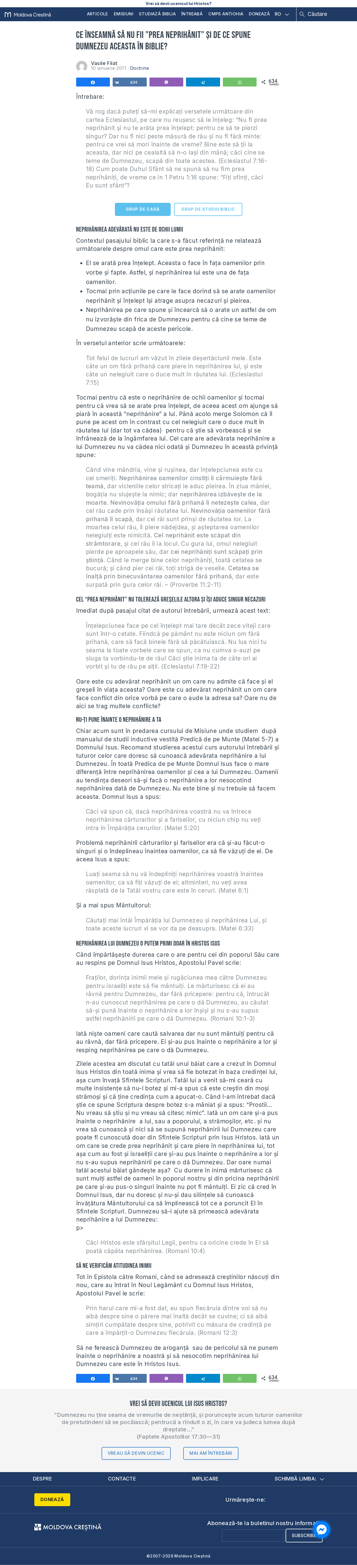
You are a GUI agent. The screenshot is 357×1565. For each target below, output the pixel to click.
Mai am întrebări (210, 1453)
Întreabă (192, 13)
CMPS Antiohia (225, 13)
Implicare (205, 1479)
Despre (42, 1479)
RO (282, 14)
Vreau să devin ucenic (136, 1453)
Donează (259, 13)
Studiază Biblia (157, 13)
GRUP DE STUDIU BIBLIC (208, 209)
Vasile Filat (104, 63)
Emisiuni (123, 13)
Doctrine (139, 68)
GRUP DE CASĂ (143, 209)
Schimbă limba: (299, 1479)
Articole (97, 13)
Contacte (122, 1479)
